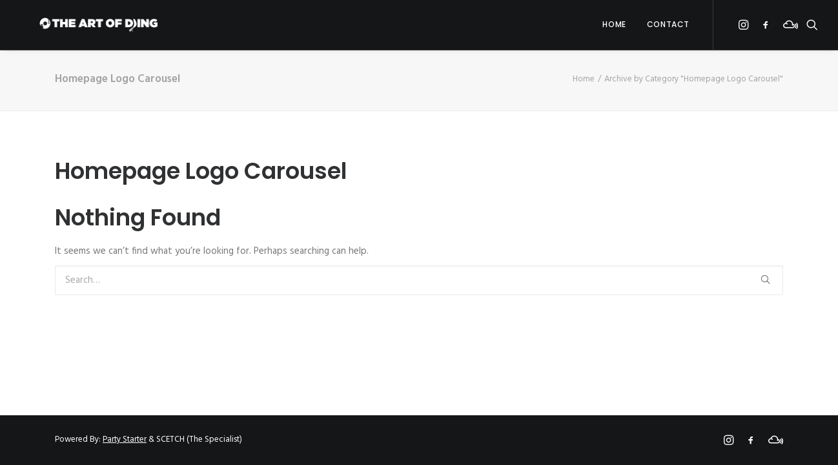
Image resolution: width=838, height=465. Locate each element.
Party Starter (125, 439)
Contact (668, 28)
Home (614, 28)
